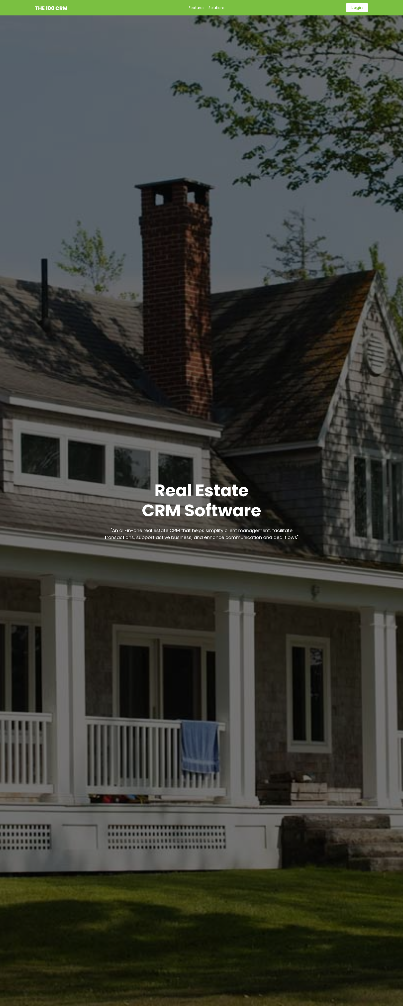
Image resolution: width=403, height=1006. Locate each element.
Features (196, 7)
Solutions (216, 7)
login (357, 8)
